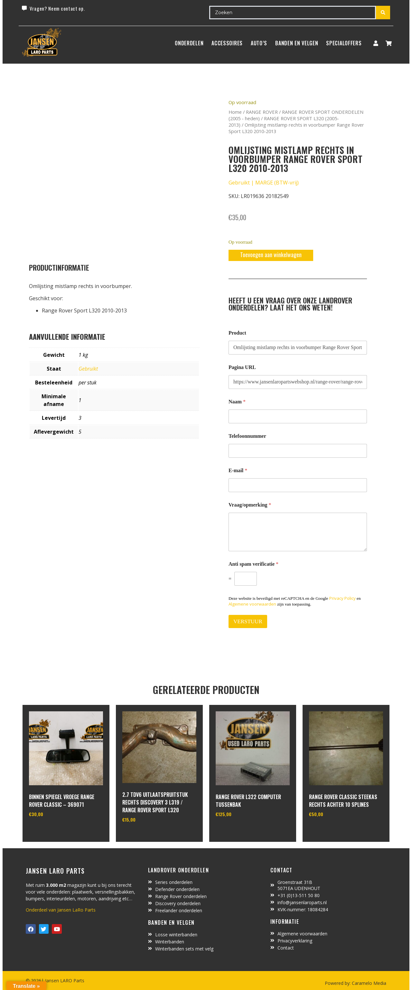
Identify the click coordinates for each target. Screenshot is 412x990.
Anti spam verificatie (253, 564)
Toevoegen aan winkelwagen (271, 254)
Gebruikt (88, 368)
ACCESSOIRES (227, 43)
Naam (237, 401)
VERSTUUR (247, 621)
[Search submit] (383, 12)
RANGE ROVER (262, 112)
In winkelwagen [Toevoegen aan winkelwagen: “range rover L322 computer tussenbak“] (239, 830)
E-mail (238, 470)
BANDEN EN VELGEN (296, 43)
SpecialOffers (343, 43)
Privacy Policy (342, 598)
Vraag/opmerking (250, 505)
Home (235, 112)
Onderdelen (189, 43)
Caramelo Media (368, 983)
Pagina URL (242, 367)
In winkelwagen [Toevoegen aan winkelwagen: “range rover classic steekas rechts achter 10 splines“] (333, 830)
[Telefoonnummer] (298, 451)
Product (237, 333)
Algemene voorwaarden (252, 604)
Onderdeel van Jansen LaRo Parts (61, 910)
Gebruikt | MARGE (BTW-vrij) (264, 182)
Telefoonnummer (247, 436)
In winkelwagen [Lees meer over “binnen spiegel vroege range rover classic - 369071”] (53, 830)
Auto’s (259, 43)
